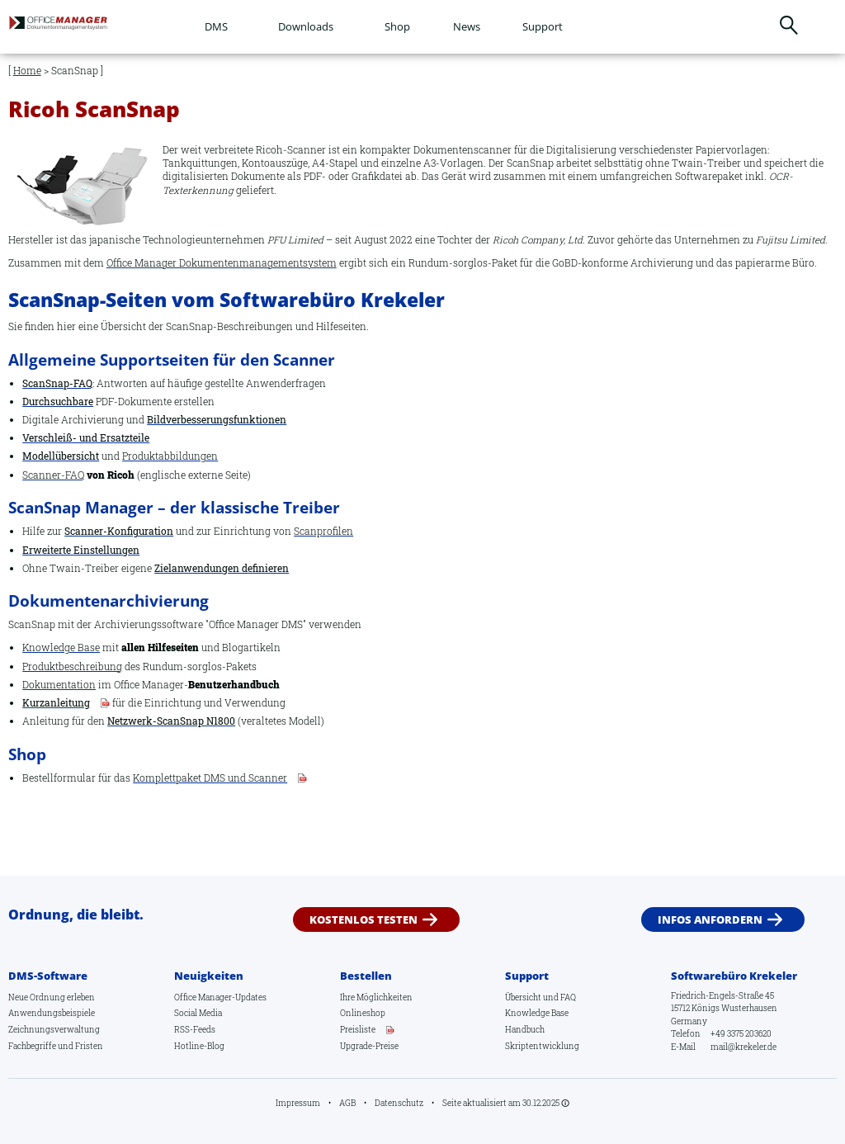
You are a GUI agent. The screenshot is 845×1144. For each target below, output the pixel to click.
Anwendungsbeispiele (51, 1013)
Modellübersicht (60, 456)
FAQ (568, 996)
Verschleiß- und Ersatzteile (85, 438)
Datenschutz (399, 1103)
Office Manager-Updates (220, 996)
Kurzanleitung (56, 703)
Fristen (89, 1046)
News (466, 26)
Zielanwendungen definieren (221, 568)
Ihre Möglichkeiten (376, 996)
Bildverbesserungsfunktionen (216, 420)
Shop (397, 26)
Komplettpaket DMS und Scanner (210, 778)
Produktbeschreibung (72, 666)
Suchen (789, 25)
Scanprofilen (323, 531)
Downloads (305, 26)
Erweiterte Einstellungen (80, 550)
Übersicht (523, 996)
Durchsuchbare (57, 401)
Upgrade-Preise (369, 1046)
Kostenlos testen (363, 918)
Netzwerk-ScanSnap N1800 (171, 721)
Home (27, 70)
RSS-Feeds (194, 1029)
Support (542, 26)
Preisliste (357, 1029)
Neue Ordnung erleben (51, 996)
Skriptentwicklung (542, 1046)
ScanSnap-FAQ (57, 383)
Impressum (298, 1103)
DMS (216, 26)
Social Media (198, 1013)
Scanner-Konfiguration (118, 531)
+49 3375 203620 (741, 1033)
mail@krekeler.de (743, 1046)
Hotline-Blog (199, 1046)
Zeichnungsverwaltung (54, 1029)
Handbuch (525, 1029)
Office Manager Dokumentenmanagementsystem (221, 263)
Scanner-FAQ (53, 475)
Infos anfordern (710, 918)
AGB (347, 1103)
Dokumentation (59, 684)
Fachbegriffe (32, 1046)
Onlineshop (362, 1013)
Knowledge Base (61, 647)
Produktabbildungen (170, 456)
